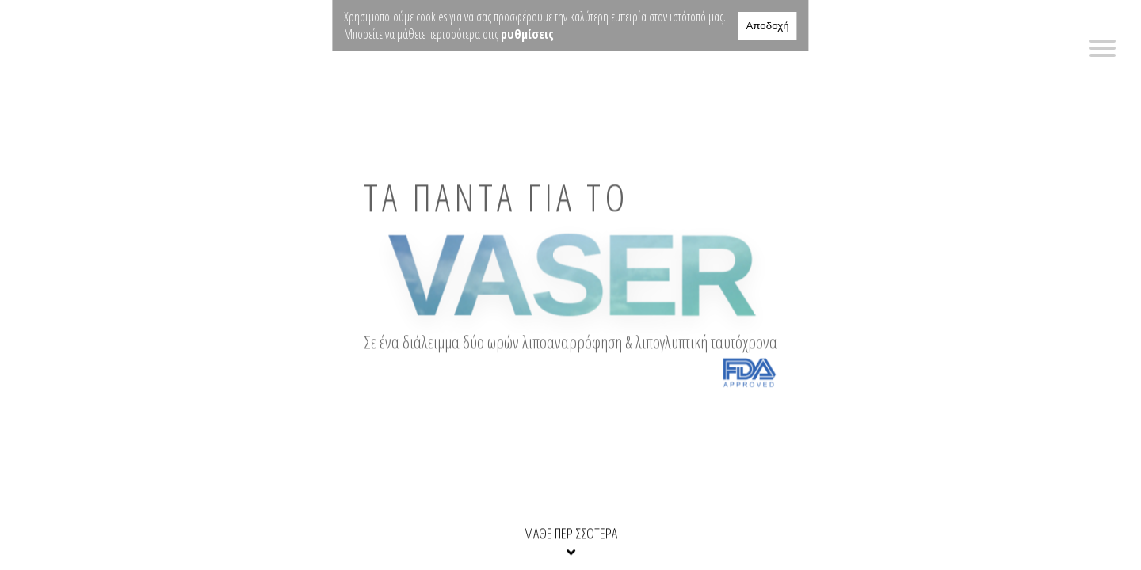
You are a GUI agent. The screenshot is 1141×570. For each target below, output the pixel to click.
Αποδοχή (767, 26)
